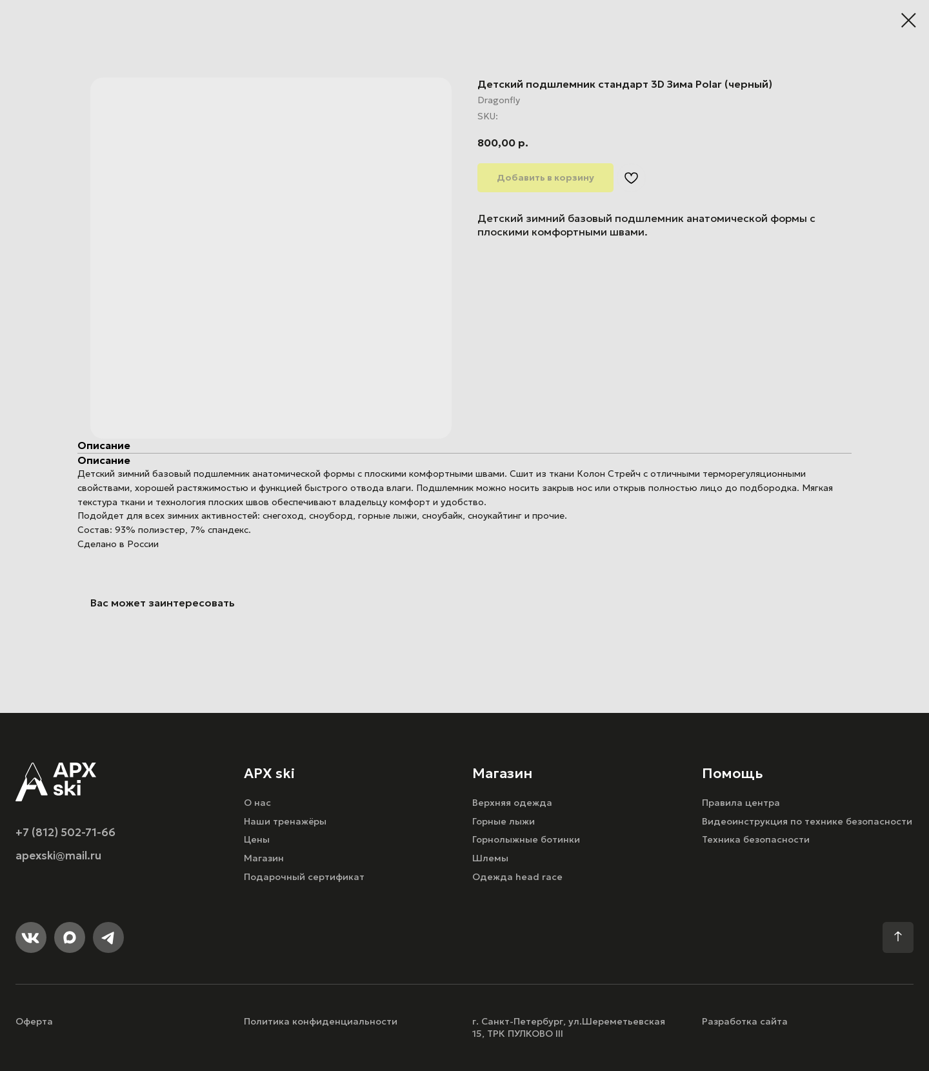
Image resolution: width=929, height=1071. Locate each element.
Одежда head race (517, 877)
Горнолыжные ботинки (526, 839)
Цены (257, 839)
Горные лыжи (503, 821)
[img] (56, 782)
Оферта (34, 1021)
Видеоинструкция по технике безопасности (807, 821)
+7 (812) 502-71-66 (65, 832)
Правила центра (741, 802)
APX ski (269, 773)
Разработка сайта (745, 1021)
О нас (257, 802)
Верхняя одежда (512, 802)
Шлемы (490, 858)
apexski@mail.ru (58, 856)
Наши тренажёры (285, 821)
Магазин (264, 858)
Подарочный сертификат (304, 877)
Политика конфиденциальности (320, 1021)
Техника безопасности (756, 839)
